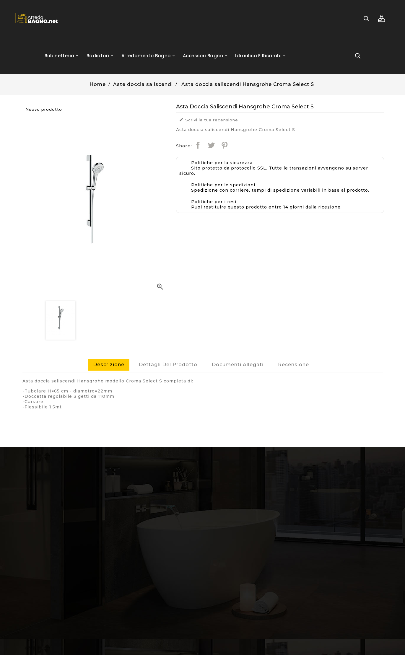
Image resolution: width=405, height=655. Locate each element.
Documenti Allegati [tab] (238, 364)
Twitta (211, 145)
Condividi (198, 145)
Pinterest (224, 145)
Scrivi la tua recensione (208, 119)
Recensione (293, 364)
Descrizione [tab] (108, 364)
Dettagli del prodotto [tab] (168, 364)
